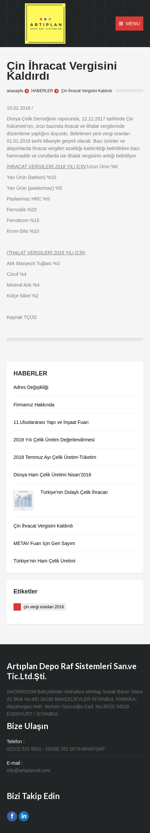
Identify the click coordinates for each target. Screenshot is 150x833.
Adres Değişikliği (30, 387)
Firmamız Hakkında (33, 404)
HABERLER (42, 90)
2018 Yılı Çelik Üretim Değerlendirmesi (54, 439)
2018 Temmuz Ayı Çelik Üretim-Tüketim (54, 457)
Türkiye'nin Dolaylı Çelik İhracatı (74, 492)
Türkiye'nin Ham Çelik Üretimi (44, 561)
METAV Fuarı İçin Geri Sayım (44, 543)
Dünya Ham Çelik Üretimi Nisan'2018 (52, 474)
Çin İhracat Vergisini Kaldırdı (43, 526)
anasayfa (15, 90)
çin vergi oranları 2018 (44, 607)
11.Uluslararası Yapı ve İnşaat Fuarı (51, 422)
